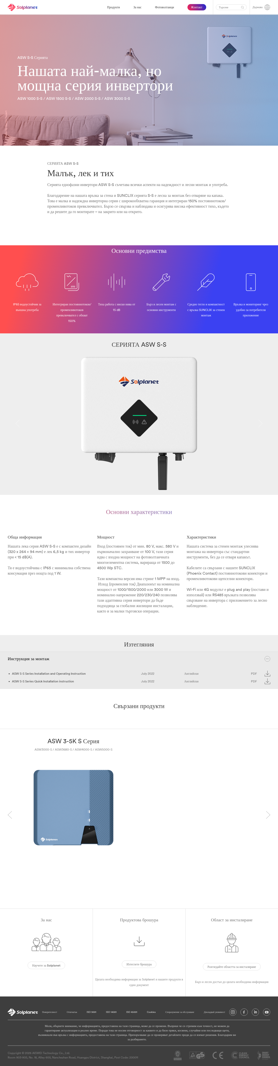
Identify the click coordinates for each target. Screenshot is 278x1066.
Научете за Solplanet (46, 965)
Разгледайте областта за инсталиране (232, 967)
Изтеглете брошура (139, 964)
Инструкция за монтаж (139, 659)
